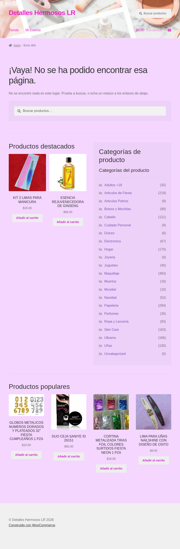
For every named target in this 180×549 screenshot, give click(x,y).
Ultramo (110, 338)
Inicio (17, 45)
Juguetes (111, 265)
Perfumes (111, 313)
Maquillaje (111, 273)
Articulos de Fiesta (118, 193)
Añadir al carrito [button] (27, 217)
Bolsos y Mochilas (117, 209)
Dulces (109, 233)
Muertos (110, 281)
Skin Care (111, 329)
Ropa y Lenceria (116, 321)
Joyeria (109, 257)
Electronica (112, 241)
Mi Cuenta (33, 30)
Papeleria (111, 305)
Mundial (110, 289)
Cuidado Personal (117, 225)
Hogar (108, 249)
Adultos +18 (113, 185)
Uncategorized (115, 354)
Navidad (110, 297)
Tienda (14, 30)
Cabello (109, 217)
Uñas (108, 345)
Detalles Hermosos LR (42, 12)
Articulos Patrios (116, 201)
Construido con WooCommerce (32, 525)
